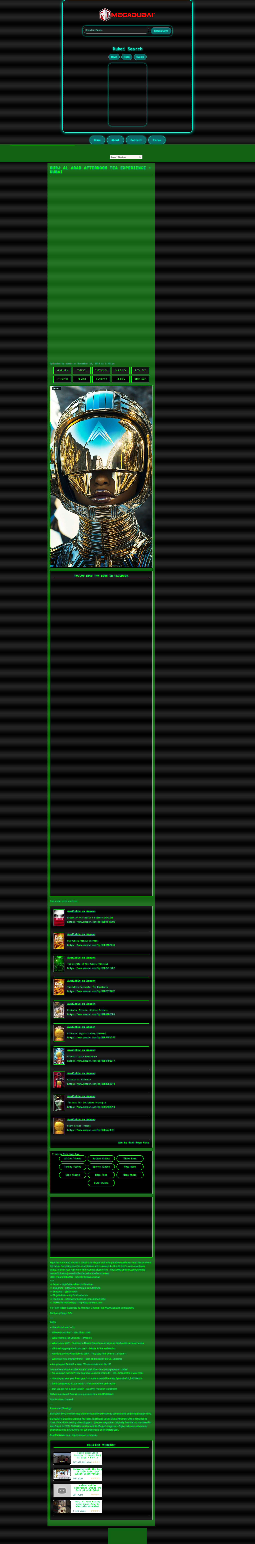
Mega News (130, 1166)
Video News (129, 1158)
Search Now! (161, 31)
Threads (82, 370)
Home (97, 140)
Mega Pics (101, 1174)
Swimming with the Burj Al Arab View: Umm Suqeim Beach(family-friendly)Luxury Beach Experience (87, 1474)
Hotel (127, 57)
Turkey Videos (72, 1166)
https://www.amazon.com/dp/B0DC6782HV (91, 991)
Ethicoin (62, 379)
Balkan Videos (101, 1158)
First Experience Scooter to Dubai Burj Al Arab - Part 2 (87, 1455)
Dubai (76, 1369)
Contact (136, 140)
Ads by (123, 1142)
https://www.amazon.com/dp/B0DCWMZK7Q (91, 945)
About (115, 140)
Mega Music (129, 1174)
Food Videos (101, 1182)
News (114, 57)
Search (82, 379)
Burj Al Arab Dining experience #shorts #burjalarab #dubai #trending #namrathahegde (87, 1506)
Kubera (121, 379)
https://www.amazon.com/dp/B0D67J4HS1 (91, 1130)
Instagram (101, 370)
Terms (157, 140)
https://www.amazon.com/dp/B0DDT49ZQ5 (91, 921)
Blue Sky (120, 370)
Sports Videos (101, 1166)
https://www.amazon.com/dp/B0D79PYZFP (91, 1037)
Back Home (140, 379)
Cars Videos (73, 1174)
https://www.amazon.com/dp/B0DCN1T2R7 (91, 968)
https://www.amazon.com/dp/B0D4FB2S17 (91, 1060)
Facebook (101, 379)
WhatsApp (62, 370)
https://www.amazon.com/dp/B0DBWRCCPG (91, 1014)
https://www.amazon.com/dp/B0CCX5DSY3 (91, 1106)
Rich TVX (140, 370)
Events (140, 57)
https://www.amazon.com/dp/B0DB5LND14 (91, 1083)
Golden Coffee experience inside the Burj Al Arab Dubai (87, 1487)
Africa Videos (72, 1158)
